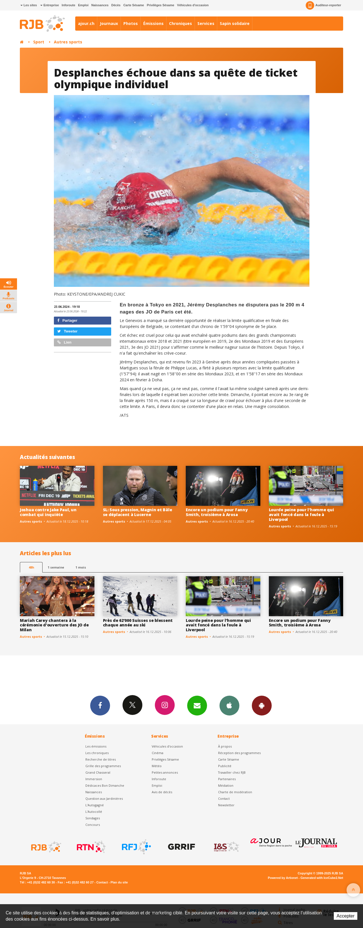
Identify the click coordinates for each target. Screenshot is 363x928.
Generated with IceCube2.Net (322, 877)
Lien (64, 342)
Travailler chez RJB (232, 772)
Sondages (92, 818)
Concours (92, 824)
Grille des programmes (103, 766)
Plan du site (119, 882)
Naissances (100, 5)
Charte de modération (235, 792)
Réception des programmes (239, 753)
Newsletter (226, 805)
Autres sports (68, 42)
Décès (116, 5)
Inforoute (68, 5)
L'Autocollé (93, 811)
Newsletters (197, 705)
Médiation (225, 785)
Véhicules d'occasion (192, 5)
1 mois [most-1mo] (80, 567)
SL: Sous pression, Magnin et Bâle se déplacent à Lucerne (137, 512)
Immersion (93, 779)
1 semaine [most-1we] (56, 567)
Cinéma (157, 753)
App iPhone (229, 705)
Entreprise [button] (49, 5)
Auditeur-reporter (323, 5)
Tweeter (67, 331)
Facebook (100, 705)
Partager (67, 320)
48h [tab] (31, 567)
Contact (224, 798)
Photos (130, 23)
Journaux (109, 23)
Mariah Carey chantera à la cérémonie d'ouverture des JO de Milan (54, 625)
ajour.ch (86, 23)
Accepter (345, 916)
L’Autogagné (94, 805)
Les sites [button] (28, 5)
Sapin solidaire (235, 23)
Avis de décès (162, 792)
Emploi (83, 5)
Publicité (224, 766)
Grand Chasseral (97, 772)
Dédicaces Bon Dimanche (104, 785)
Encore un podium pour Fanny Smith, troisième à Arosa (217, 512)
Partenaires (227, 779)
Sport (38, 42)
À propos (225, 746)
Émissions (153, 23)
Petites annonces (165, 772)
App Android (262, 705)
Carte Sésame (133, 5)
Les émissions (95, 746)
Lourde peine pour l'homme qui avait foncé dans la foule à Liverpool (301, 514)
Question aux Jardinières (104, 798)
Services (205, 23)
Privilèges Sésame (160, 5)
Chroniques (180, 23)
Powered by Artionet (283, 877)
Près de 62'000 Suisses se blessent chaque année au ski (138, 623)
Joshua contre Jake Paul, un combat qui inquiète (48, 512)
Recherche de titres (100, 759)
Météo (157, 766)
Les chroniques (97, 753)
